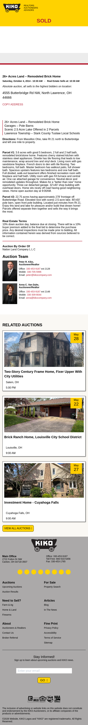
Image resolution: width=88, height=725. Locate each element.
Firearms (6, 614)
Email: (22, 275)
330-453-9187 (33, 268)
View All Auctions (17, 528)
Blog (46, 605)
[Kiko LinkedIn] (47, 572)
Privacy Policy (51, 628)
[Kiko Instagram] (68, 572)
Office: (22, 268)
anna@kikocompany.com (39, 298)
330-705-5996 (34, 272)
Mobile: (22, 272)
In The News (50, 609)
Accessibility (50, 632)
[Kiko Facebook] (40, 572)
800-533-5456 (63, 559)
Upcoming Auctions (12, 586)
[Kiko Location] (33, 572)
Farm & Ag (7, 605)
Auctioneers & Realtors (14, 628)
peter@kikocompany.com (39, 275)
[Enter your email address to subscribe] (44, 670)
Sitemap (48, 642)
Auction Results (10, 591)
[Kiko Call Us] (20, 572)
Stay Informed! (44, 657)
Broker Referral (10, 637)
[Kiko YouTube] (61, 572)
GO (43, 680)
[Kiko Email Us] (26, 572)
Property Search (52, 586)
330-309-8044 (34, 294)
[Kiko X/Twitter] (54, 572)
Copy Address (12, 104)
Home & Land (9, 609)
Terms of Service (52, 637)
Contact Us (8, 632)
